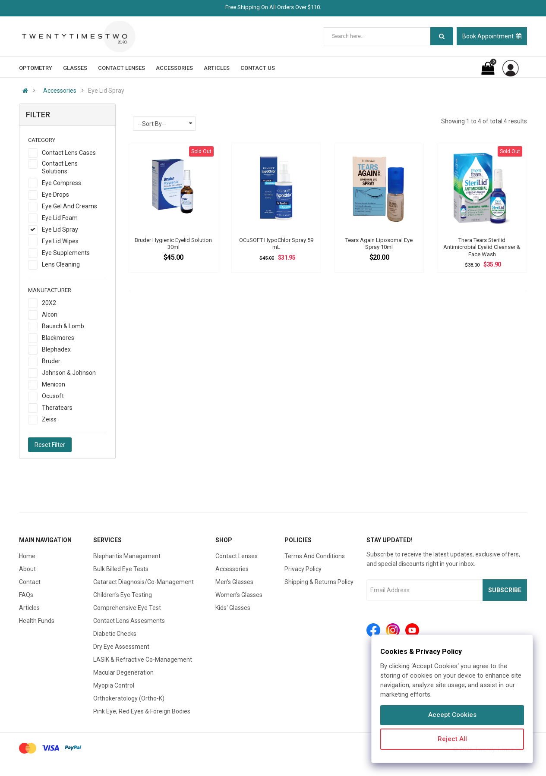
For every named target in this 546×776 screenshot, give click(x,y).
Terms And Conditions (314, 556)
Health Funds (36, 620)
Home (27, 556)
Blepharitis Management (127, 556)
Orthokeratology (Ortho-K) (128, 698)
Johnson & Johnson (69, 372)
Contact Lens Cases (69, 152)
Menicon (53, 384)
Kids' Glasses (232, 607)
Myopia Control (113, 685)
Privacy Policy (303, 569)
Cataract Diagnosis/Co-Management (143, 581)
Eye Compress (61, 182)
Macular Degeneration (123, 672)
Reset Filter (50, 444)
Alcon (49, 314)
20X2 (49, 302)
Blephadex (56, 349)
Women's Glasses (238, 594)
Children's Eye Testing (122, 594)
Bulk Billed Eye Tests (120, 569)
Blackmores (58, 337)
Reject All (452, 739)
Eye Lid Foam (60, 217)
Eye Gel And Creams (69, 206)
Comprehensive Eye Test (127, 607)
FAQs (26, 594)
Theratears (57, 407)
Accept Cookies (452, 715)
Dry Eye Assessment (121, 646)
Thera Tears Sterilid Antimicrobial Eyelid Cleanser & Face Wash (482, 247)
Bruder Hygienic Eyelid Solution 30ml (173, 243)
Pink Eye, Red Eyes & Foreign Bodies (141, 711)
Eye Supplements (66, 252)
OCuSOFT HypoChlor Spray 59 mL (276, 243)
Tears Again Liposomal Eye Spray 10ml (379, 243)
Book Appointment (491, 36)
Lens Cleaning (61, 264)
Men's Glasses (234, 581)
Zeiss (49, 419)
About (27, 569)
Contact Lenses (236, 556)
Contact (30, 581)
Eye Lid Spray (60, 229)
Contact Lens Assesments (129, 620)
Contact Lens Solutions (60, 167)
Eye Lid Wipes (60, 241)
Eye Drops (55, 194)
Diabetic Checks (114, 633)
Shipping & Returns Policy (318, 581)
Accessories (59, 91)
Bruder (51, 361)
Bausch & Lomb (63, 326)
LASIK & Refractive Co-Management (142, 659)
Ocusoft (53, 396)
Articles (29, 607)
